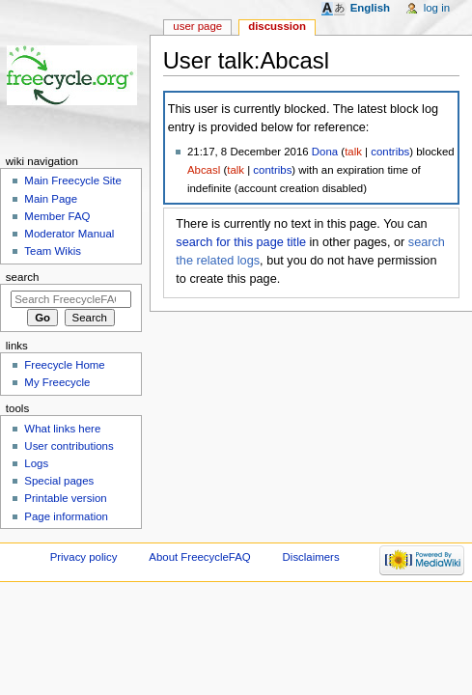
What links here (62, 428)
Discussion (277, 26)
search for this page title (241, 242)
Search (23, 277)
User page (197, 26)
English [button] (370, 8)
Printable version (65, 498)
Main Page (50, 199)
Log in (437, 8)
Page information (66, 516)
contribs (390, 151)
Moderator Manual (69, 233)
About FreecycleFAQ (199, 557)
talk (353, 151)
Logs (36, 463)
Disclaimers (311, 557)
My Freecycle (57, 382)
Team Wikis (52, 251)
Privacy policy (84, 557)
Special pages (59, 480)
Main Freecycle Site (73, 180)
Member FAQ (57, 216)
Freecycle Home (64, 365)
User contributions (68, 446)
